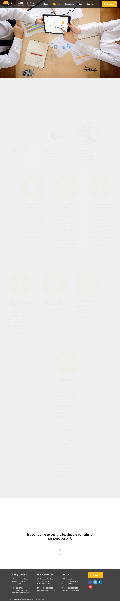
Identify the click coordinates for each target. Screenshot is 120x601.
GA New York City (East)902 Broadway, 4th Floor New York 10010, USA (45, 581)
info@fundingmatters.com (21, 593)
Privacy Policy (40, 599)
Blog (80, 4)
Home (45, 4)
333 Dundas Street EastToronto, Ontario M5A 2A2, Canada (20, 581)
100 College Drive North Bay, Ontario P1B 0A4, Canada (70, 581)
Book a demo (109, 4)
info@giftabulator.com (70, 590)
